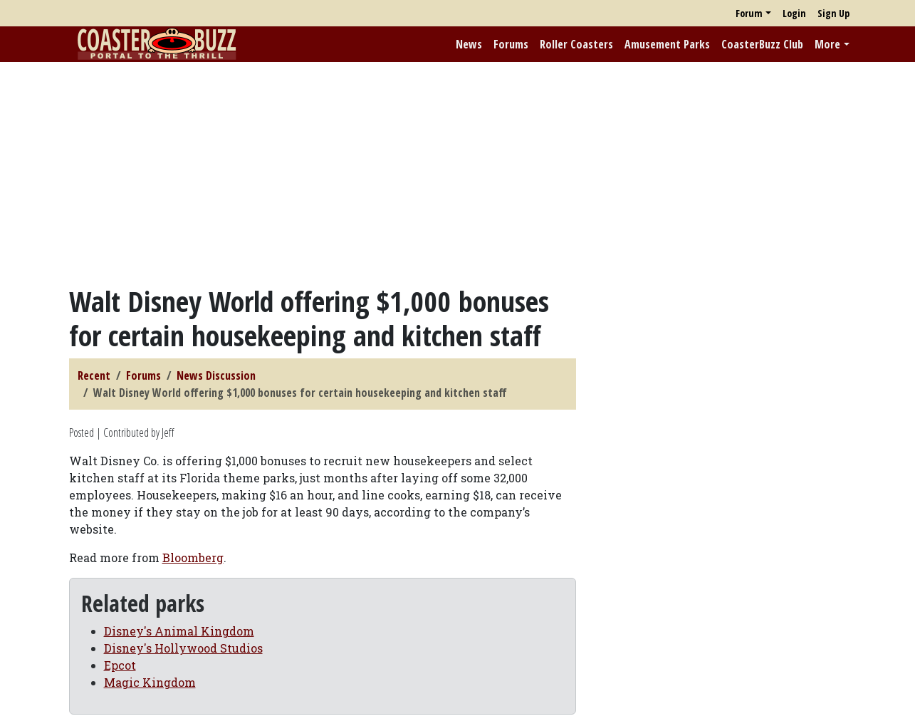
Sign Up (833, 13)
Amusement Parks (667, 44)
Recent (94, 375)
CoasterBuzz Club (762, 44)
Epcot (120, 665)
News (469, 44)
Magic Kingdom (150, 682)
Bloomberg (193, 557)
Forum (749, 13)
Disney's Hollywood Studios (183, 648)
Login (794, 13)
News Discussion (216, 375)
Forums (510, 44)
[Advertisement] (458, 173)
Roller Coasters (576, 44)
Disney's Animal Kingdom (179, 630)
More (827, 44)
